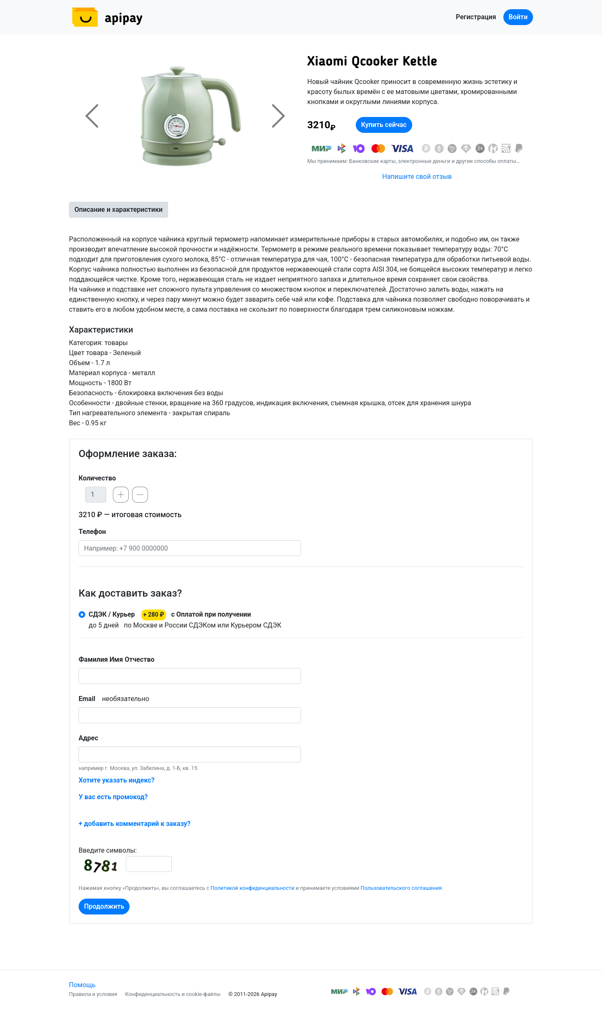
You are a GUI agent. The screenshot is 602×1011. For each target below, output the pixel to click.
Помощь (82, 985)
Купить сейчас (384, 125)
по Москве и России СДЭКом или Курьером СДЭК (185, 619)
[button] (91, 116)
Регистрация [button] (476, 17)
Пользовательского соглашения (401, 888)
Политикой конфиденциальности (253, 888)
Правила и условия (93, 994)
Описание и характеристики (118, 209)
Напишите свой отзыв (417, 176)
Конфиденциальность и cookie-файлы (172, 994)
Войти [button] (518, 17)
